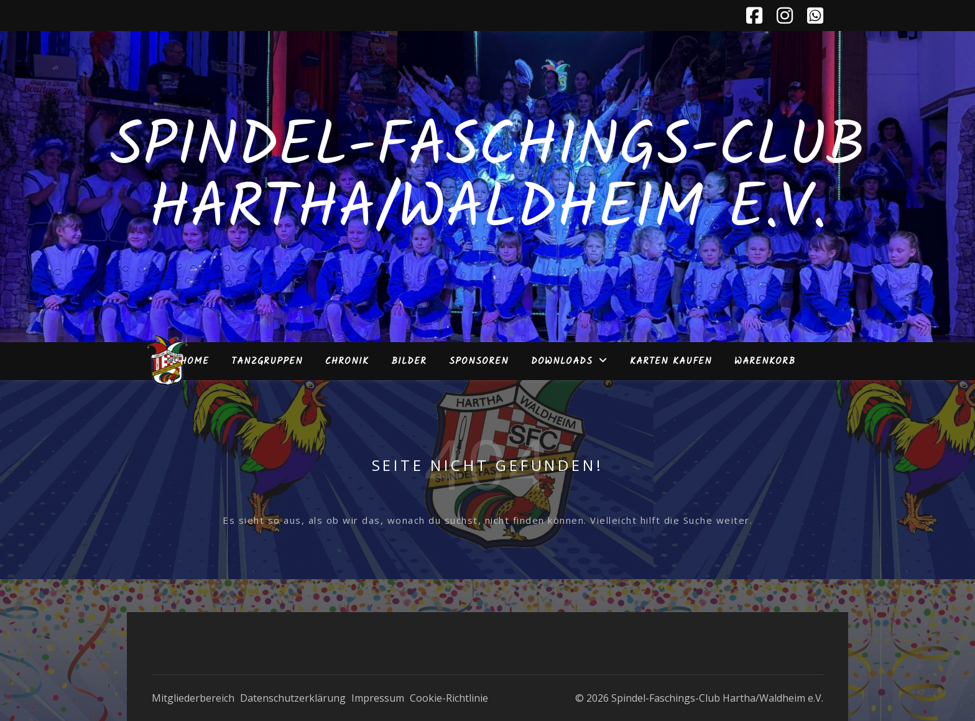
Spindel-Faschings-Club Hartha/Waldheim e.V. (488, 179)
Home (194, 361)
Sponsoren (479, 361)
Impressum (377, 698)
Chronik (347, 361)
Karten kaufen (671, 361)
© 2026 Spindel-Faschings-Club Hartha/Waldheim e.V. (699, 698)
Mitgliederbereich (193, 698)
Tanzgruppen (267, 361)
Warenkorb (764, 361)
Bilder (409, 361)
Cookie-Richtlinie (449, 698)
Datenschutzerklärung (293, 698)
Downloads (562, 361)
